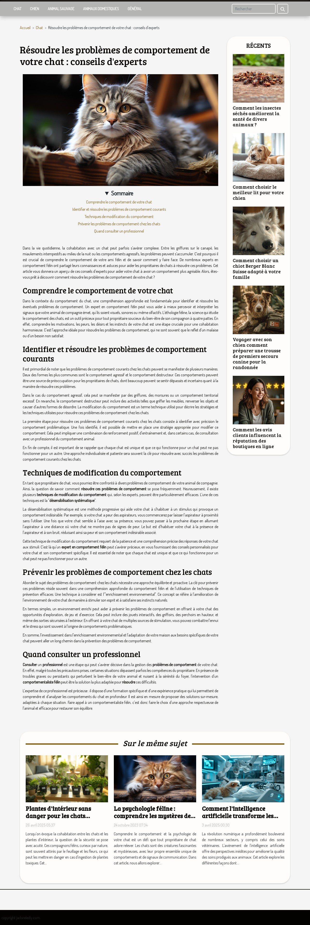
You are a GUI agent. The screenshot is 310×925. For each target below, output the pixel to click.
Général (135, 8)
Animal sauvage (61, 8)
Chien (34, 8)
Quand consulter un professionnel (119, 231)
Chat (17, 8)
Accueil (25, 27)
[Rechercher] (254, 9)
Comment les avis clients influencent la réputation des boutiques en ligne (257, 437)
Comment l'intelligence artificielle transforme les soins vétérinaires (237, 815)
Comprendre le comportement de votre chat (119, 202)
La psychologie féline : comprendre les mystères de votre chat (152, 815)
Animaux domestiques (101, 8)
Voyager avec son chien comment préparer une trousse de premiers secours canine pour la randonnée (257, 353)
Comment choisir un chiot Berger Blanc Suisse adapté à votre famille (257, 268)
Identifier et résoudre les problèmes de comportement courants (119, 209)
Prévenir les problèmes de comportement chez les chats (119, 223)
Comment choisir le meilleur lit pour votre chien (258, 192)
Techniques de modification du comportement (119, 216)
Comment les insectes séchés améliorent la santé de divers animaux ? (257, 116)
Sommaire (122, 193)
